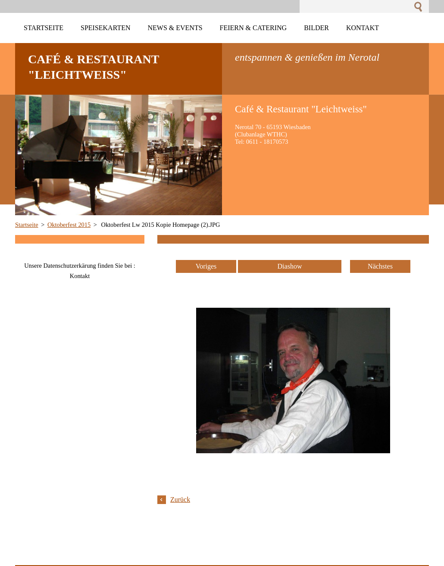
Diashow (290, 266)
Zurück (180, 499)
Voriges (206, 266)
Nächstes (380, 266)
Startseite (26, 224)
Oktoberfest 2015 (69, 224)
